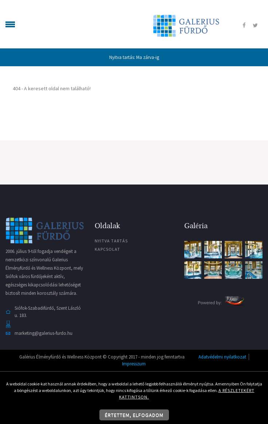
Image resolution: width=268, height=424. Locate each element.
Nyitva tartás (111, 240)
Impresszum (134, 364)
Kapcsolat (107, 249)
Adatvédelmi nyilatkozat (222, 357)
